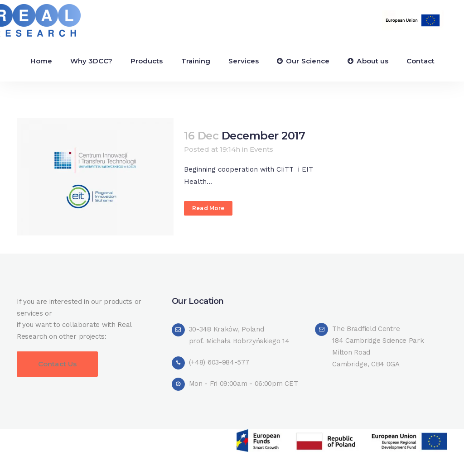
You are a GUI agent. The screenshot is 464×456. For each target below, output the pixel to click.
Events (261, 149)
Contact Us (57, 364)
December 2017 (263, 135)
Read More (208, 208)
